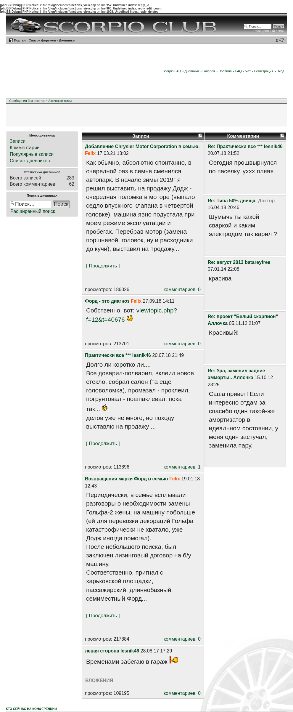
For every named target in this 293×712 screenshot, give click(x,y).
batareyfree (257, 262)
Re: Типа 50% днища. (232, 200)
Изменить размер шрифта (280, 40)
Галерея (208, 71)
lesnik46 (141, 355)
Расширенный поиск (268, 31)
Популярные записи (32, 154)
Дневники (67, 40)
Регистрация (263, 71)
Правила (225, 71)
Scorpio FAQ (171, 71)
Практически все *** (108, 355)
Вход (280, 71)
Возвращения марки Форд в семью (126, 478)
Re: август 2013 (226, 262)
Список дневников (30, 160)
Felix (90, 153)
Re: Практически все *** (235, 146)
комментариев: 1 (182, 466)
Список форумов (42, 40)
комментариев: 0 (182, 289)
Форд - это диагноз (107, 301)
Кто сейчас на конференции (31, 709)
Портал (20, 40)
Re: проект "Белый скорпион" (243, 316)
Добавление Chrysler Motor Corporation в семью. (142, 146)
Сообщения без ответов (27, 100)
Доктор (266, 200)
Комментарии (25, 147)
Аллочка (218, 323)
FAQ (238, 71)
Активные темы (60, 100)
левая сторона (102, 650)
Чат (248, 71)
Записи (17, 141)
